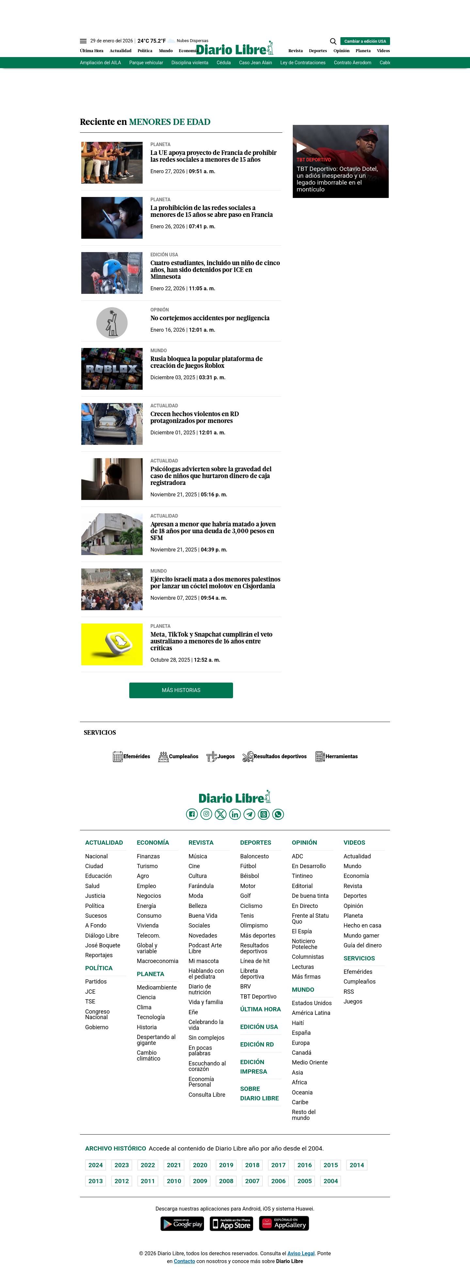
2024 (95, 1165)
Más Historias (181, 690)
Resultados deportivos (254, 948)
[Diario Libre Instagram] (206, 814)
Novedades (203, 935)
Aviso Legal (301, 1253)
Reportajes (99, 955)
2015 (330, 1165)
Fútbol (248, 866)
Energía (146, 906)
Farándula (201, 886)
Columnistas (308, 957)
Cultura (198, 876)
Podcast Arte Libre (205, 948)
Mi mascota (204, 961)
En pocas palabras (200, 1051)
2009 (200, 1181)
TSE (90, 1001)
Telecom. (148, 935)
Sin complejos (207, 1037)
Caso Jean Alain (255, 62)
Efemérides (358, 972)
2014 (357, 1165)
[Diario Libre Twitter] (221, 814)
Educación (98, 876)
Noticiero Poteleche (304, 944)
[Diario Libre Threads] (264, 814)
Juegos (353, 1001)
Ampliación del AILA (100, 62)
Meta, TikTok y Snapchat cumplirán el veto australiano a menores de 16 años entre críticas (211, 642)
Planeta (363, 51)
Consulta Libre (207, 1095)
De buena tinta (310, 896)
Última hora (260, 1009)
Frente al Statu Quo (310, 918)
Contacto (184, 1261)
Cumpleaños (360, 981)
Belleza (198, 906)
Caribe (300, 1102)
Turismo (147, 866)
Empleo (146, 886)
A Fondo (95, 925)
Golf (245, 896)
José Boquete (102, 945)
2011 (148, 1181)
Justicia (95, 896)
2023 (122, 1165)
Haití (298, 1023)
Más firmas (306, 976)
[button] (333, 41)
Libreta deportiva (252, 974)
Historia (147, 1027)
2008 (226, 1181)
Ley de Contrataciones (303, 62)
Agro (143, 876)
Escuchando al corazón (207, 1066)
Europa (301, 1043)
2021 (174, 1165)
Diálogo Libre (102, 935)
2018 (252, 1165)
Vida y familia (206, 1002)
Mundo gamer (361, 935)
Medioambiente (157, 987)
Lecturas (303, 967)
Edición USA (164, 254)
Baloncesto (254, 856)
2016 (304, 1165)
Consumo (149, 915)
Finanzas (148, 856)
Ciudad (94, 866)
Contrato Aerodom (352, 62)
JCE (90, 991)
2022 (148, 1165)
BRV (245, 986)
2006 (278, 1181)
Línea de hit (255, 961)
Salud (92, 886)
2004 (330, 1181)
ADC (297, 856)
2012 (122, 1181)
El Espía (302, 931)
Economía (188, 51)
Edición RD (257, 1044)
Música (198, 856)
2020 (200, 1165)
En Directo (305, 906)
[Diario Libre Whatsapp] (278, 814)
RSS (349, 991)
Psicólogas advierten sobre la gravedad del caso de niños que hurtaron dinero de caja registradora (211, 477)
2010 (174, 1181)
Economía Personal (201, 1082)
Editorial (302, 886)
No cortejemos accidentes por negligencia (210, 319)
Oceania (302, 1092)
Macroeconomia (158, 961)
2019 (226, 1165)
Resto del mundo (304, 1115)
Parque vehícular (146, 62)
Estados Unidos (312, 1003)
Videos (383, 51)
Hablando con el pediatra (206, 974)
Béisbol (249, 876)
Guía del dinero (363, 945)
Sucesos (96, 915)
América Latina (311, 1013)
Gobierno (96, 1027)
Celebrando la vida (206, 1025)
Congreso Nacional (97, 1014)
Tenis (247, 915)
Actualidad (121, 51)
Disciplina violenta (189, 62)
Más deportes (257, 935)
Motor (248, 886)
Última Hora (91, 51)
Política (145, 51)
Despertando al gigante (156, 1040)
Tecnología (151, 1017)
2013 (95, 1181)
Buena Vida (203, 915)
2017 (278, 1165)
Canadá (301, 1052)
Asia (297, 1072)
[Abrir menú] (83, 41)
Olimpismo (254, 925)
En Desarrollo (309, 866)
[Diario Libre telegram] (249, 814)
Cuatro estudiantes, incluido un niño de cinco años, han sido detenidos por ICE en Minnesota (215, 270)
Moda (196, 896)
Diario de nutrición (200, 989)
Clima (144, 1007)
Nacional (96, 856)
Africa (299, 1082)
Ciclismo (251, 906)
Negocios (149, 896)
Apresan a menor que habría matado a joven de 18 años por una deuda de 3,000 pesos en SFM (213, 532)
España (301, 1033)
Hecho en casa (363, 925)
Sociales (199, 925)
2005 (304, 1181)
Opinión (342, 51)
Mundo (166, 51)
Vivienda (148, 925)
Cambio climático (148, 1055)
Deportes (318, 51)
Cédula (224, 62)
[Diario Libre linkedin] (235, 814)
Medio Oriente (310, 1062)
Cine (194, 866)
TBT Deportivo (314, 159)
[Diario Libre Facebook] (192, 814)
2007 (252, 1181)
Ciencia (146, 997)
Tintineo (302, 876)
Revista (296, 51)
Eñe (193, 1012)
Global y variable (147, 948)
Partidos (96, 981)
